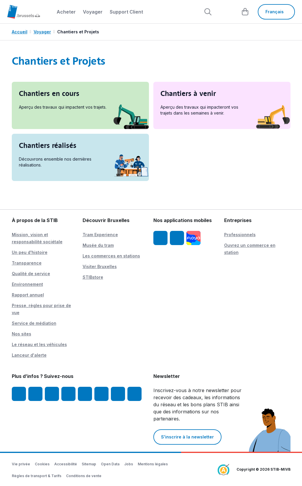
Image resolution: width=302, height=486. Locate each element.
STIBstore (93, 277)
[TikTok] (85, 394)
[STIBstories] (118, 394)
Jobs (128, 464)
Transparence (27, 262)
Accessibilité (65, 464)
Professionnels (240, 234)
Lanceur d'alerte (29, 355)
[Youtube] (52, 394)
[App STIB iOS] (160, 238)
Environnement (27, 284)
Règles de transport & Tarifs (36, 476)
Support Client (126, 12)
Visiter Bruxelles (100, 266)
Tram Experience (100, 234)
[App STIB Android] (177, 238)
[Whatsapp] (134, 394)
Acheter (66, 12)
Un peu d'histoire (29, 252)
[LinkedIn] (68, 394)
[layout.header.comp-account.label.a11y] (226, 11)
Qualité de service (31, 273)
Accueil (19, 31)
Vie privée (21, 464)
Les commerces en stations (111, 255)
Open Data (110, 464)
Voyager (93, 12)
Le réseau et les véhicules (39, 344)
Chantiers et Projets (78, 31)
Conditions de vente (83, 476)
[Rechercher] (208, 12)
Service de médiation (34, 323)
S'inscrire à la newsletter (187, 436)
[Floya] (193, 238)
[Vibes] (101, 394)
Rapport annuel (28, 294)
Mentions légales (153, 464)
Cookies (42, 464)
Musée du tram (98, 245)
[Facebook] (19, 394)
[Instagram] (35, 394)
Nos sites (21, 333)
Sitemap (89, 464)
